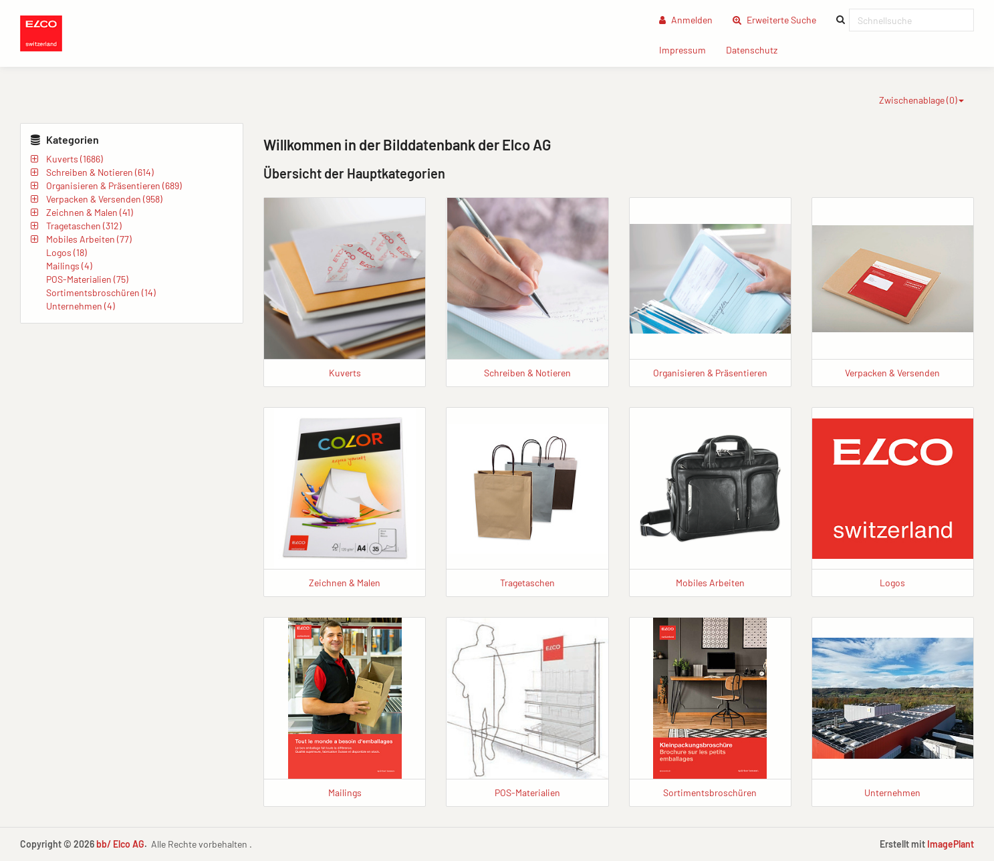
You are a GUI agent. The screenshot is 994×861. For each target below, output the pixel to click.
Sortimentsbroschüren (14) (101, 292)
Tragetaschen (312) (84, 225)
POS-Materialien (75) (87, 279)
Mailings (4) (69, 265)
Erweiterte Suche (779, 19)
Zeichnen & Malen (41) (89, 212)
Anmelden (686, 19)
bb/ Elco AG (120, 844)
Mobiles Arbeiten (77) (89, 239)
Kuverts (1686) (74, 158)
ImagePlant (950, 844)
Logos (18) (66, 252)
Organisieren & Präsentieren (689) (114, 185)
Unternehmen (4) (80, 306)
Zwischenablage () (921, 100)
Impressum (687, 49)
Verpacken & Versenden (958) (104, 199)
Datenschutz (756, 49)
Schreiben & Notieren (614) (100, 172)
